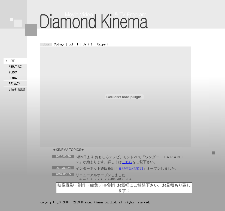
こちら (127, 162)
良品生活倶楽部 (130, 168)
